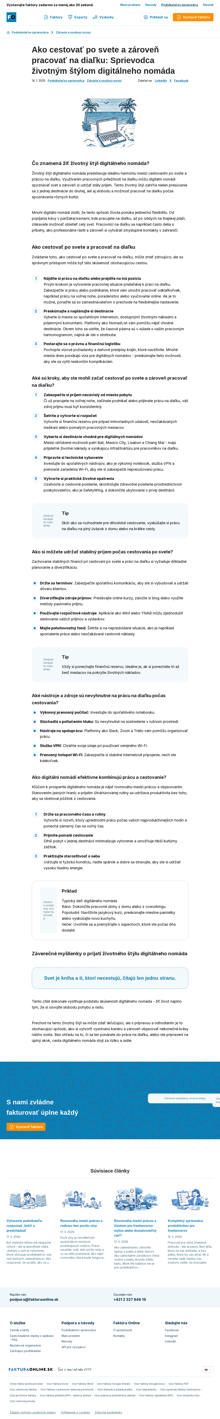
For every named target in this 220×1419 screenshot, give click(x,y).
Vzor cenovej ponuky (22, 1401)
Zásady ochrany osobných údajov (33, 1412)
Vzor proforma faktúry (23, 1395)
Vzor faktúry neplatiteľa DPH (156, 1395)
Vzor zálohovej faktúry (23, 1389)
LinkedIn (161, 80)
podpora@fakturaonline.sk (34, 1299)
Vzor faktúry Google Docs (149, 1383)
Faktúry (53, 17)
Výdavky (103, 17)
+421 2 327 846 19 (129, 1299)
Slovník (208, 5)
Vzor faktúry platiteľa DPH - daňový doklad (65, 1395)
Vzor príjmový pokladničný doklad (115, 1395)
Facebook (181, 80)
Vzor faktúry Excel (57, 1383)
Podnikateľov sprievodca (179, 5)
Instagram (171, 1336)
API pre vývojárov (74, 1347)
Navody (150, 5)
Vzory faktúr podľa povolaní (26, 1383)
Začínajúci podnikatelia (25, 1351)
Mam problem (130, 5)
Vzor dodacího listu (188, 1395)
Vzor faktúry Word (82, 1383)
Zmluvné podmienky (108, 1412)
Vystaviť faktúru (26, 1126)
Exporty (77, 17)
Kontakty (119, 1336)
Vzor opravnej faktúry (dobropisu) (180, 1389)
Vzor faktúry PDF (179, 1383)
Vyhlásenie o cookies (75, 1412)
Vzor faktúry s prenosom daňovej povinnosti (67, 1389)
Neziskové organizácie (25, 1345)
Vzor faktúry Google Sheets (113, 1383)
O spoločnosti (122, 1330)
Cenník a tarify (19, 1330)
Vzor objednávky (146, 1389)
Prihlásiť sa (155, 17)
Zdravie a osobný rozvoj (73, 32)
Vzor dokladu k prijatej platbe (114, 1389)
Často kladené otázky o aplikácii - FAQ (32, 1338)
